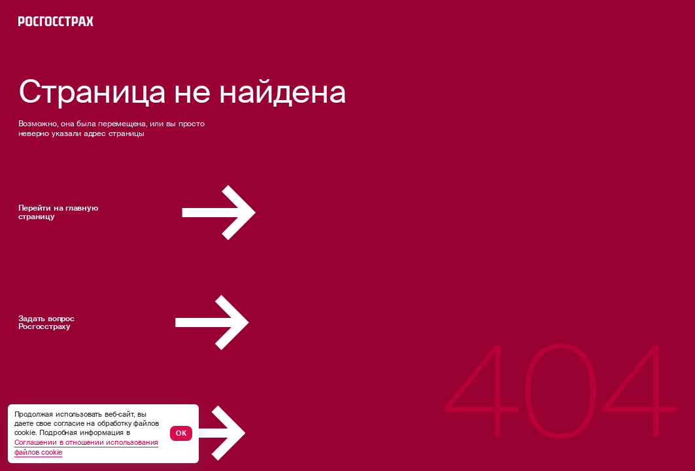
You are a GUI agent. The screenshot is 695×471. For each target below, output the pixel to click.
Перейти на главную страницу (175, 213)
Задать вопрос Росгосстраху (172, 322)
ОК (181, 433)
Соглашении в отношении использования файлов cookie (86, 447)
